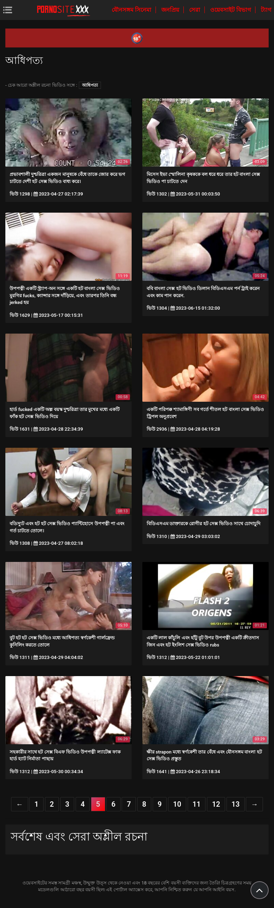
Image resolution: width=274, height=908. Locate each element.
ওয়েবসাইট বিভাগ (231, 9)
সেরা (195, 9)
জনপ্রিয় (171, 9)
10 (177, 804)
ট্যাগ (266, 9)
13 (236, 804)
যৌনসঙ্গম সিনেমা (132, 9)
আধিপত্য (90, 85)
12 (216, 804)
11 (197, 804)
